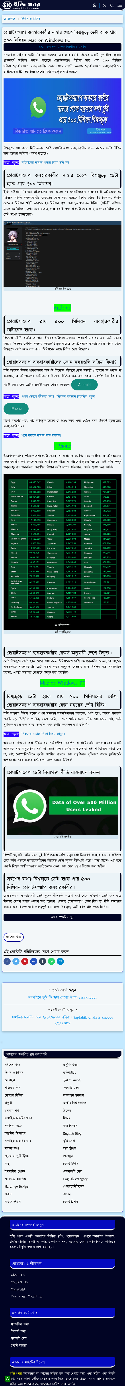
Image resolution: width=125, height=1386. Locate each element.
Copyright (18, 1289)
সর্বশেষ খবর (13, 937)
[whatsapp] (95, 5)
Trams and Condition (26, 1296)
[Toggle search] (112, 6)
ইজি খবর (16, 1373)
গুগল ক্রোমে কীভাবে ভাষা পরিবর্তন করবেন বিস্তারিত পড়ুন (58, 396)
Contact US (19, 1282)
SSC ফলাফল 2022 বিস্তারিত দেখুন (62, 47)
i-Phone (62, 446)
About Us (18, 1275)
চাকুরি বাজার (19, 1345)
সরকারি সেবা (19, 1338)
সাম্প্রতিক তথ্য (20, 1324)
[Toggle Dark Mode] (104, 5)
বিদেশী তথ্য (18, 1331)
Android (62, 308)
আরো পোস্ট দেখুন (62, 917)
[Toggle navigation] (119, 5)
